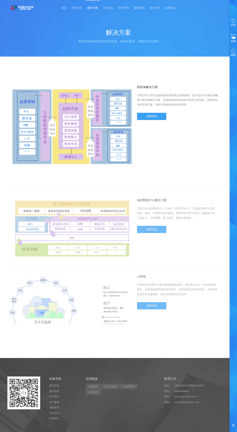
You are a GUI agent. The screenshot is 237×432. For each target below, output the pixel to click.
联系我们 (170, 7)
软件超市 (93, 411)
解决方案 (92, 7)
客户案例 (123, 7)
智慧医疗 (93, 417)
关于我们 (108, 7)
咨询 (233, 38)
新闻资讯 (139, 7)
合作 (233, 22)
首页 (64, 7)
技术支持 (155, 7)
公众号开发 (110, 411)
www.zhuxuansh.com (185, 421)
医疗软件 (77, 7)
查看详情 (151, 119)
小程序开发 (129, 411)
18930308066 (181, 416)
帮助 (233, 53)
